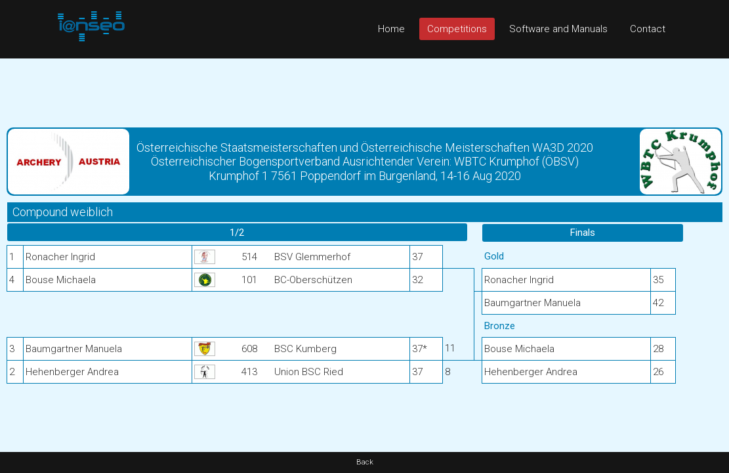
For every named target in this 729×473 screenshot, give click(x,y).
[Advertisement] (364, 88)
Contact (647, 29)
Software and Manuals (558, 29)
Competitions (457, 29)
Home (391, 29)
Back (364, 462)
